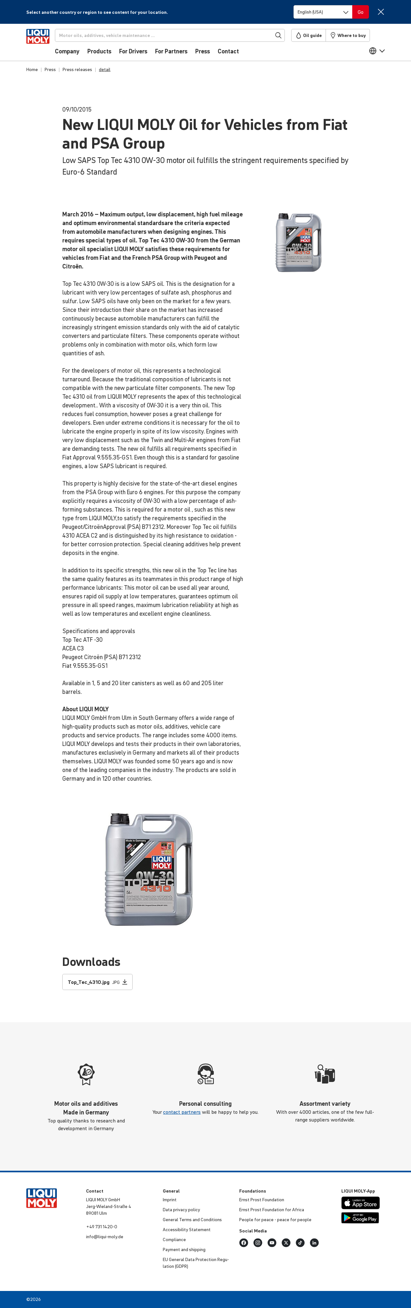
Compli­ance (174, 1239)
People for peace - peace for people (275, 1219)
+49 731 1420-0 (101, 1226)
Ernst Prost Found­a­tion (261, 1199)
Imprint (170, 1199)
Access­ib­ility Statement (187, 1229)
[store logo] (45, 44)
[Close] (381, 11)
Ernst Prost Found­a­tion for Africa (271, 1209)
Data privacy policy (181, 1209)
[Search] (179, 35)
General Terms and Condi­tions (192, 1219)
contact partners (182, 1111)
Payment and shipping (184, 1249)
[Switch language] (323, 12)
